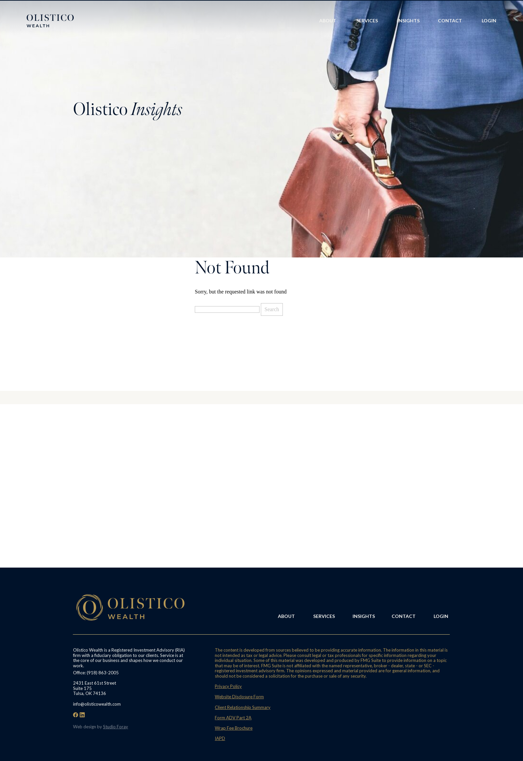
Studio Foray (115, 726)
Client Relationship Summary (243, 707)
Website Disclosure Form (239, 696)
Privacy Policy (228, 686)
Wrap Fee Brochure (233, 728)
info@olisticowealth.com (97, 704)
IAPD (220, 738)
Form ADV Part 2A (233, 717)
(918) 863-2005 (103, 672)
